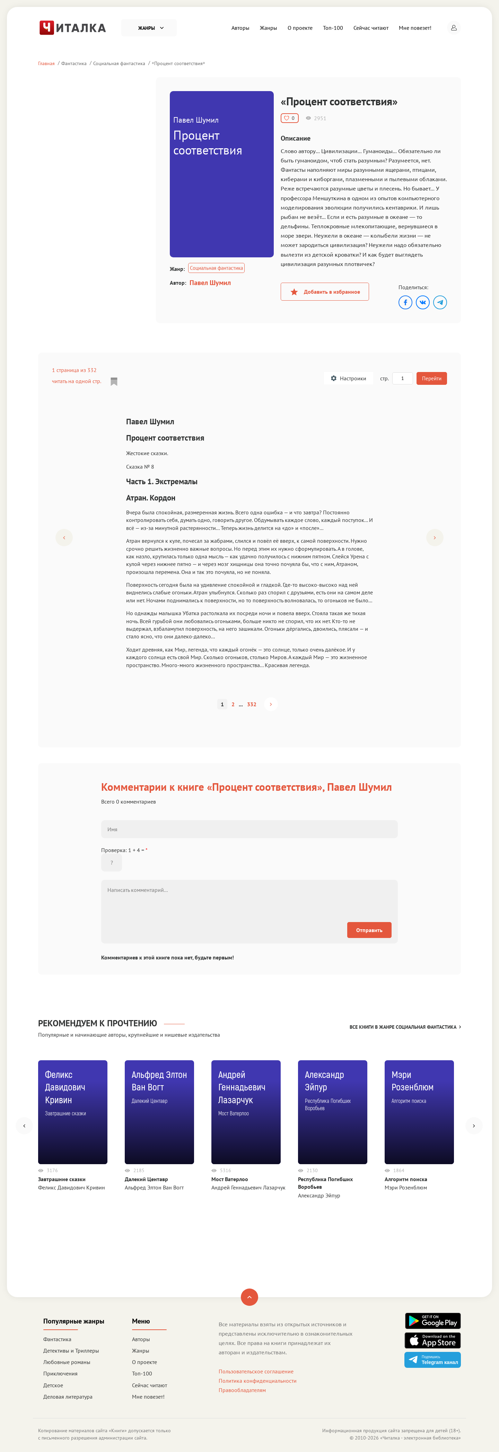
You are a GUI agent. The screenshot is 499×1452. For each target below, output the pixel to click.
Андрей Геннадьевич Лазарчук (248, 1187)
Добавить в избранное (325, 291)
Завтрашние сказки (62, 1179)
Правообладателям (242, 1390)
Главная (46, 63)
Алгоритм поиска (406, 1179)
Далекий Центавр (146, 1179)
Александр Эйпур (319, 1195)
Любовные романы (66, 1361)
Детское (53, 1385)
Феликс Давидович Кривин (71, 1187)
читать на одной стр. (76, 381)
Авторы (240, 27)
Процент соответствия (178, 63)
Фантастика (74, 63)
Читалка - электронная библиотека (420, 1438)
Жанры (268, 27)
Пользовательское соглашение (256, 1371)
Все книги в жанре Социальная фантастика (405, 1027)
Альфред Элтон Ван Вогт (154, 1187)
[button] (454, 28)
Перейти (431, 378)
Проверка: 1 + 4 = (124, 850)
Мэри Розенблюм (406, 1187)
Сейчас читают (370, 27)
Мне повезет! (415, 27)
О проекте (300, 27)
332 (251, 704)
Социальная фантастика (119, 63)
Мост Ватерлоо (229, 1179)
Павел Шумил (210, 282)
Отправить (369, 930)
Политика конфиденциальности (258, 1380)
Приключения (60, 1373)
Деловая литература (68, 1396)
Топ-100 (333, 27)
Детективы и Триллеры (71, 1350)
